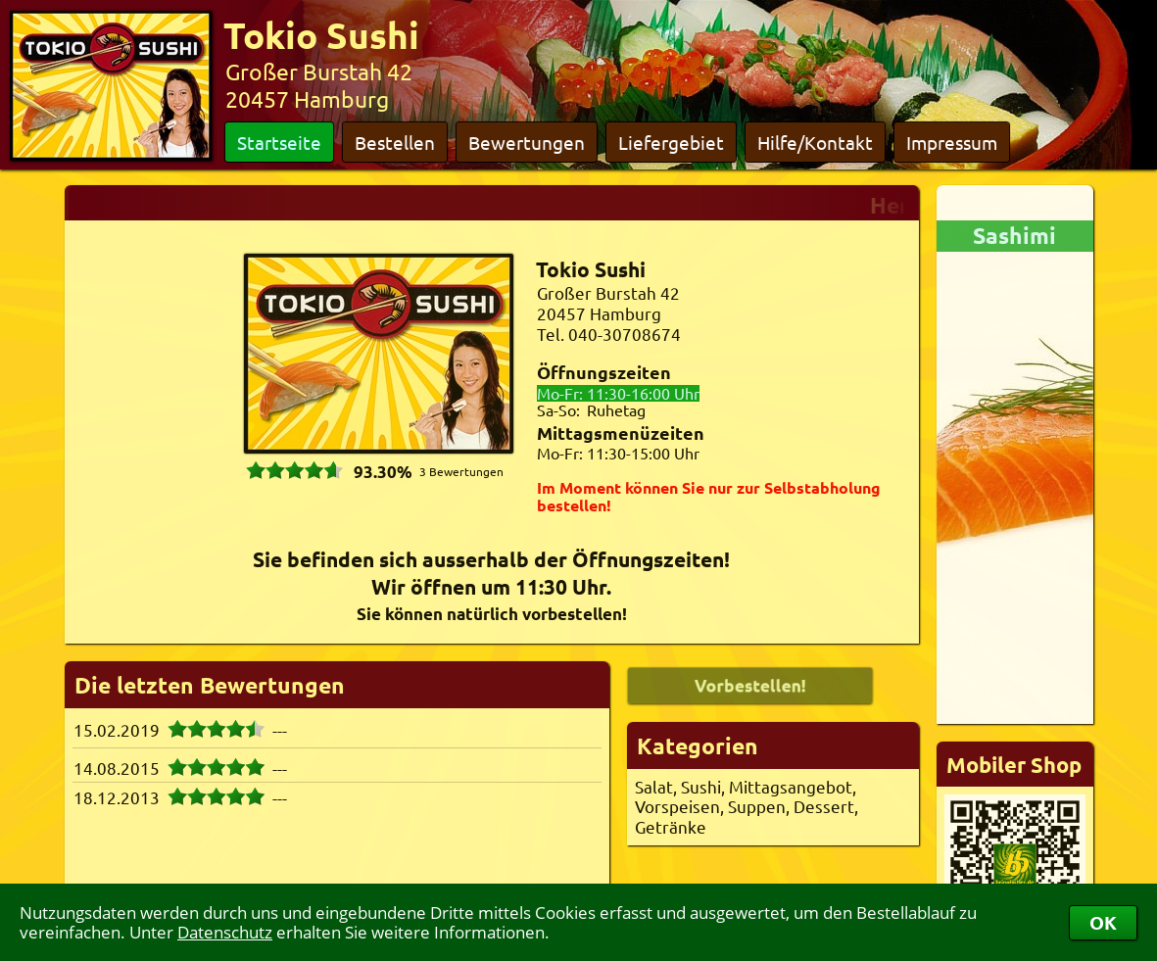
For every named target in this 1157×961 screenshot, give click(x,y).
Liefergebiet (671, 142)
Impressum (951, 142)
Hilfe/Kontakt (815, 142)
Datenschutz (224, 932)
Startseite (279, 142)
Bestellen (395, 142)
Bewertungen (526, 142)
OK (1103, 922)
